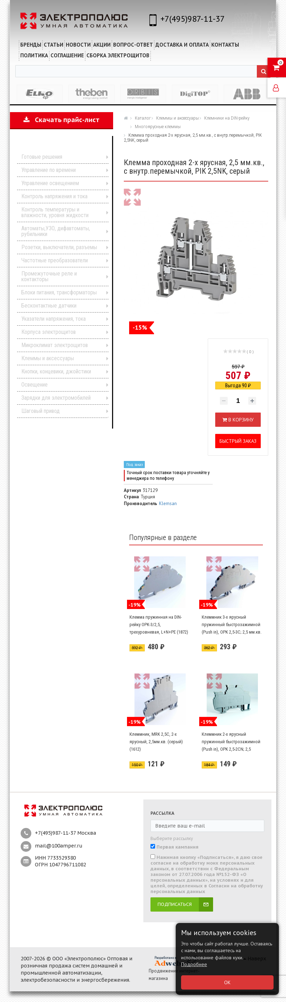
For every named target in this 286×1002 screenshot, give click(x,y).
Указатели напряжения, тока (53, 318)
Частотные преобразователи (54, 260)
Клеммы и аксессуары (47, 358)
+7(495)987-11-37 (192, 18)
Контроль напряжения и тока (54, 196)
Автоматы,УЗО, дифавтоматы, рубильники (55, 231)
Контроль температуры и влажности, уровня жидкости (55, 212)
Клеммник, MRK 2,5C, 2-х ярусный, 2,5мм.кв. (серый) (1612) (156, 741)
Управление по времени (48, 170)
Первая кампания (177, 847)
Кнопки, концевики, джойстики (56, 371)
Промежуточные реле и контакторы (49, 276)
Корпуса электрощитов (48, 332)
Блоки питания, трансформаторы (59, 292)
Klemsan (168, 503)
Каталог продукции (56, 146)
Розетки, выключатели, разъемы (59, 247)
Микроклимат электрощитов (54, 345)
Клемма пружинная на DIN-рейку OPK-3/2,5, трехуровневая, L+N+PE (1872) (158, 624)
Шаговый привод (40, 411)
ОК (227, 982)
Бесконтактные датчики (48, 305)
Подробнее (194, 964)
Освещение (34, 384)
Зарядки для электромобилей (56, 397)
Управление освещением (50, 183)
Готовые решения (41, 156)
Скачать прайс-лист (61, 120)
